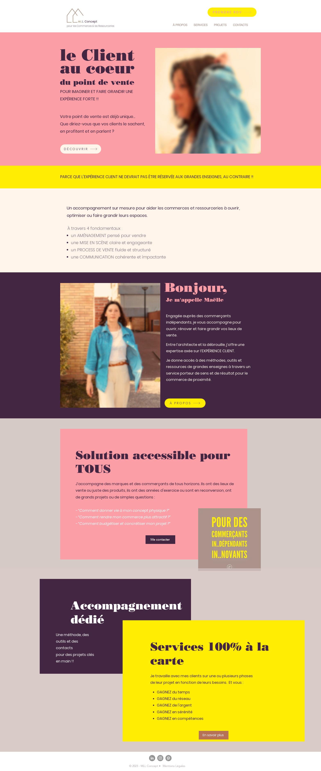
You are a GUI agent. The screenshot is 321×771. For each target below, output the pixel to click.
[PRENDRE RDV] (232, 12)
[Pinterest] (168, 758)
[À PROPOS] (185, 403)
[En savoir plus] (213, 735)
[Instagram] (160, 758)
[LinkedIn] (152, 758)
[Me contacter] (160, 539)
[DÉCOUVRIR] (80, 149)
